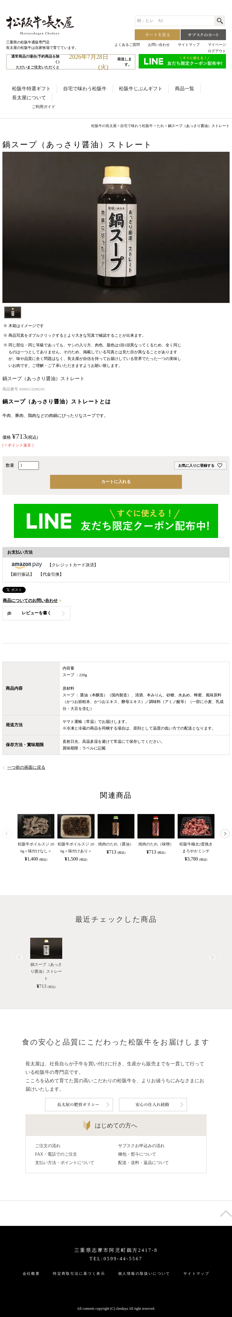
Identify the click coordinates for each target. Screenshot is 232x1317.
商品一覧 (184, 88)
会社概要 (31, 1273)
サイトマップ (189, 45)
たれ (160, 126)
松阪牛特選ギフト (31, 88)
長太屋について (29, 97)
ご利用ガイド (43, 106)
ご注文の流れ (47, 1145)
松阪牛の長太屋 (104, 126)
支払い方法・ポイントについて (64, 1162)
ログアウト (217, 51)
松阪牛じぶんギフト (141, 88)
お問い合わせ (159, 45)
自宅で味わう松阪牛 (85, 88)
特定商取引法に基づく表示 (79, 1273)
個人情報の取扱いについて (144, 1273)
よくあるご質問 (127, 45)
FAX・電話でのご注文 (56, 1153)
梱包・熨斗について (137, 1153)
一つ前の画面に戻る (26, 767)
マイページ (217, 45)
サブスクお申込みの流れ (141, 1145)
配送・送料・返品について (143, 1162)
